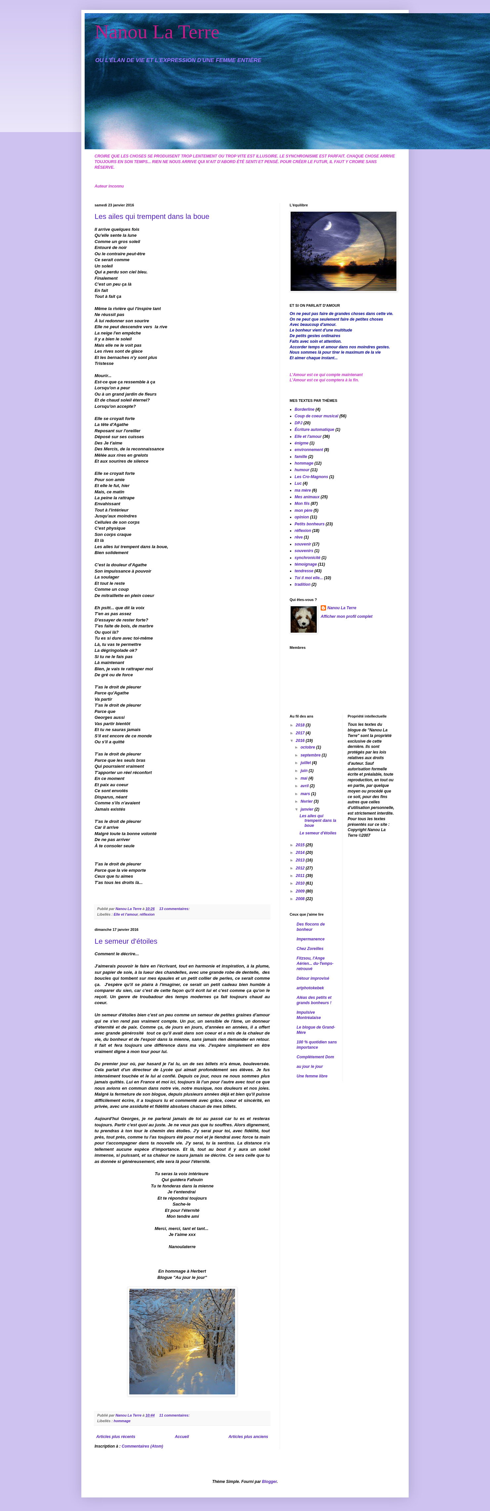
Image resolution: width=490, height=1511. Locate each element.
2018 (301, 725)
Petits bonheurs (310, 524)
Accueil (182, 1436)
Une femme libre (312, 1076)
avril (305, 786)
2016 (301, 740)
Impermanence (311, 939)
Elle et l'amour (126, 914)
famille (301, 456)
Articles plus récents (115, 1436)
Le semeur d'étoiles (126, 941)
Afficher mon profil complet (346, 616)
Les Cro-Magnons (311, 476)
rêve (299, 537)
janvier (307, 809)
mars (306, 793)
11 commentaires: (174, 1415)
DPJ (298, 423)
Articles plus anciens (248, 1436)
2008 (301, 898)
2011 (301, 875)
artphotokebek (310, 988)
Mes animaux (307, 497)
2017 (301, 733)
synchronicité (307, 557)
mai (304, 778)
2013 (301, 860)
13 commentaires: (174, 909)
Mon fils (302, 503)
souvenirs (304, 550)
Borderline (304, 409)
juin (305, 770)
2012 (301, 868)
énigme (301, 443)
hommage (122, 1421)
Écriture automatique (314, 429)
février (307, 801)
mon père (303, 510)
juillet (306, 762)
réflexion (147, 914)
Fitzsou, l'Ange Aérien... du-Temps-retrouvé (315, 963)
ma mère (303, 490)
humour (302, 470)
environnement (309, 449)
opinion (302, 517)
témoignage (306, 564)
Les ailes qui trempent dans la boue (152, 216)
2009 (301, 891)
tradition (302, 584)
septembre (311, 755)
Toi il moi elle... (309, 578)
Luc (298, 483)
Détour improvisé (313, 978)
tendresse (304, 571)
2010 (301, 883)
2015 (301, 845)
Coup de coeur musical (316, 416)
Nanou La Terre (157, 32)
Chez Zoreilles (310, 948)
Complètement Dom (315, 1057)
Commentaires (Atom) (142, 1446)
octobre (308, 747)
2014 (301, 852)
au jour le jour (310, 1066)
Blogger (269, 1481)
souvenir (303, 544)
